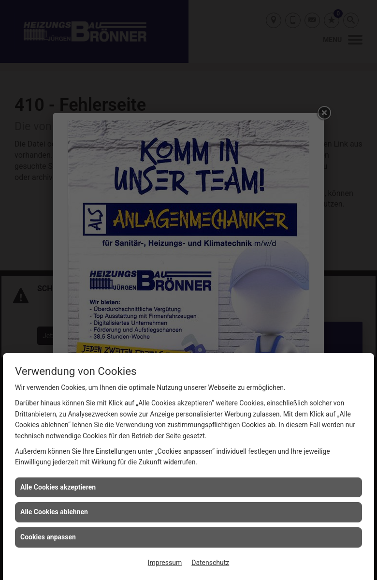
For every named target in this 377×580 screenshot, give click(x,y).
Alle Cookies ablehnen (54, 512)
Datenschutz (210, 562)
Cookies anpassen (48, 537)
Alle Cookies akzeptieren (58, 487)
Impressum (165, 562)
